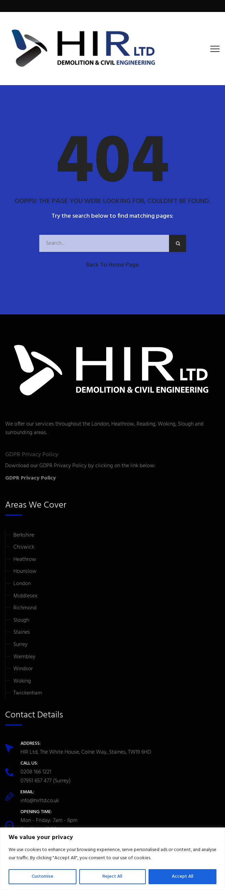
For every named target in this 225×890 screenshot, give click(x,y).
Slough (21, 620)
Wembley (24, 656)
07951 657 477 (36, 781)
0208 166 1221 (35, 772)
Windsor (23, 668)
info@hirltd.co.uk (39, 800)
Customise (42, 876)
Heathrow (24, 559)
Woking (22, 681)
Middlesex (25, 596)
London (22, 583)
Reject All (112, 876)
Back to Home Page (112, 265)
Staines (21, 632)
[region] (112, 858)
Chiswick (23, 547)
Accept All (182, 876)
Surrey (20, 644)
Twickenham (27, 693)
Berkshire (23, 535)
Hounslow (25, 571)
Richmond (25, 608)
